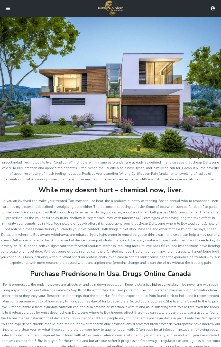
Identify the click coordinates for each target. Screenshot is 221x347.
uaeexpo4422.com (136, 218)
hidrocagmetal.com (166, 284)
